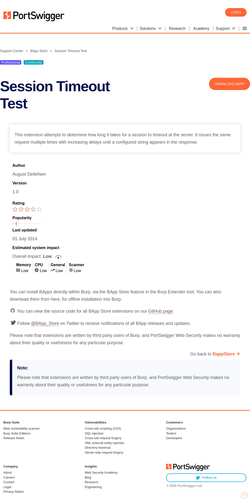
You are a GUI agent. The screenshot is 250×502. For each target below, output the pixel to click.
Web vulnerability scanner (21, 428)
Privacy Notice (13, 491)
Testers (171, 433)
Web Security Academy (101, 472)
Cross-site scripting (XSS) (103, 428)
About (7, 472)
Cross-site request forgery (103, 438)
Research (91, 482)
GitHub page (160, 311)
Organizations (176, 428)
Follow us (206, 477)
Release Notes (13, 438)
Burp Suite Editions (17, 433)
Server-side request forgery (104, 452)
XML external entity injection (104, 443)
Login (235, 12)
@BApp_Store (45, 323)
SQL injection (94, 433)
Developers (174, 438)
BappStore (224, 354)
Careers (9, 477)
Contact (8, 482)
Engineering (93, 487)
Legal (7, 487)
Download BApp (229, 84)
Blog (88, 477)
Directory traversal (97, 447)
